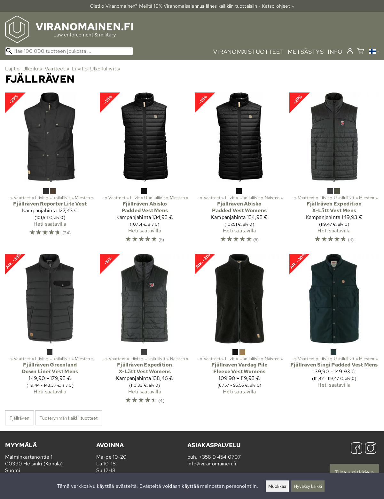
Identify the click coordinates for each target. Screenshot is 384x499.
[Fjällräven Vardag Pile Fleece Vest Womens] (239, 332)
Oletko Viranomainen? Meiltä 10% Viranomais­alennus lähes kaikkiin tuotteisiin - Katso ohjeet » (192, 6)
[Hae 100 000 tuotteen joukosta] (69, 51)
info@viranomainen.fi (212, 463)
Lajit (12, 68)
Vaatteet (57, 68)
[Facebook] (356, 448)
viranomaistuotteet (248, 51)
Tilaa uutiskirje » (354, 472)
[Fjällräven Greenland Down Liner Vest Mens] (50, 332)
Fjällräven (19, 418)
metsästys (306, 51)
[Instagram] (370, 448)
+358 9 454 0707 (220, 457)
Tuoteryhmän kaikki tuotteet (69, 418)
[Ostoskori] (360, 51)
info (335, 51)
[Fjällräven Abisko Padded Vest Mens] (144, 171)
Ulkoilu (32, 68)
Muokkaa (277, 486)
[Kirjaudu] (350, 51)
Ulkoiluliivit (105, 68)
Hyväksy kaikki (308, 486)
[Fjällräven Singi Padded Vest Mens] (334, 332)
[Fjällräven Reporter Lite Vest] (50, 171)
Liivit (80, 68)
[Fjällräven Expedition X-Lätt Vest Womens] (144, 332)
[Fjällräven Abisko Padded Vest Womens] (239, 171)
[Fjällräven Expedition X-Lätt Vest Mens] (334, 171)
